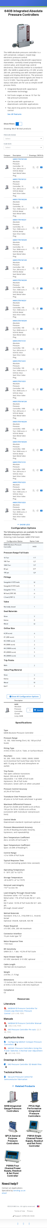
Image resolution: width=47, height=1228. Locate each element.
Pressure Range (10, 135)
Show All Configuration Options (24, 696)
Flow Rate (8, 144)
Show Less (23, 524)
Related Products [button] (25, 1086)
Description (17, 155)
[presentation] (23, 614)
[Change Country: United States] (38, 1206)
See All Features (14, 114)
